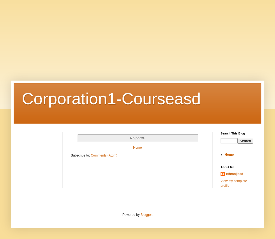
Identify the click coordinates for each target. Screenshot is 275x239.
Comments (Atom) (104, 155)
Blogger (146, 215)
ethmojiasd (234, 174)
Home (137, 147)
